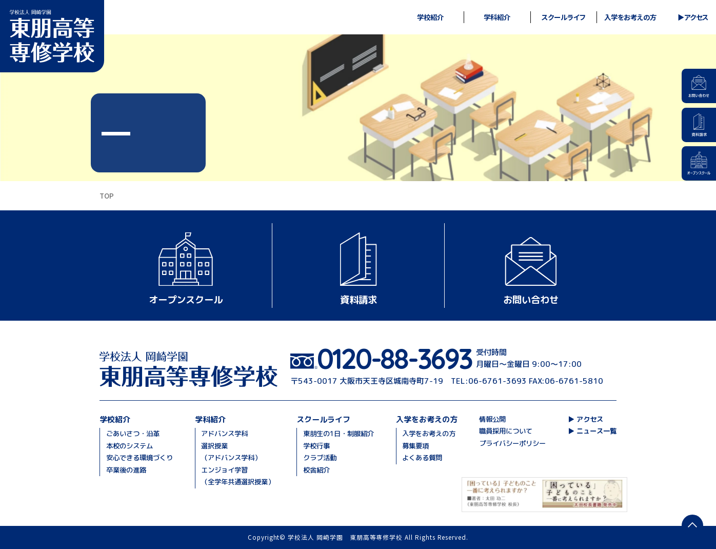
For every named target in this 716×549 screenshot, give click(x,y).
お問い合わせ (531, 299)
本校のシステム (129, 445)
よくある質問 (422, 457)
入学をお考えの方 (428, 433)
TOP (107, 195)
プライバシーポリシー (512, 443)
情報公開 (492, 419)
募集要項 (415, 445)
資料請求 (358, 299)
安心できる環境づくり (139, 457)
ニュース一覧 (596, 431)
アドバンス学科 (224, 433)
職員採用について (505, 431)
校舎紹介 (316, 470)
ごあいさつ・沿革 (133, 433)
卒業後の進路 (126, 470)
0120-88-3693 (394, 359)
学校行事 (316, 445)
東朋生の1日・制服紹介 (338, 433)
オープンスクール (186, 299)
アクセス (696, 17)
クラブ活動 (319, 457)
